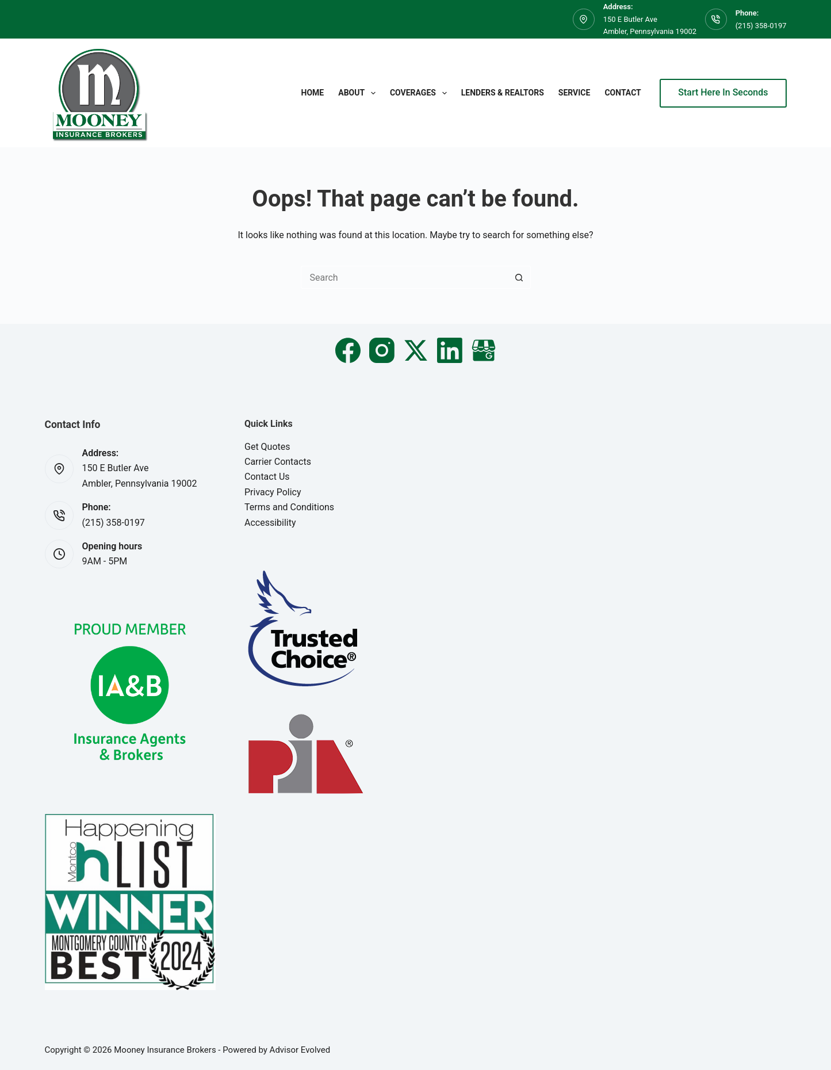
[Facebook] (348, 350)
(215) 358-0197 (761, 25)
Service (574, 92)
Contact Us (267, 476)
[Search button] (519, 277)
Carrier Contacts (277, 461)
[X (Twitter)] (415, 350)
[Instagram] (382, 350)
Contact (622, 92)
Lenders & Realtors (502, 92)
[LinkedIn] (449, 350)
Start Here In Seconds (723, 92)
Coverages (420, 93)
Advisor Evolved (300, 1050)
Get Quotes (267, 446)
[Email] (483, 350)
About (359, 93)
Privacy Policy (272, 492)
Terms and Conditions (289, 507)
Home (312, 92)
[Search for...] (404, 277)
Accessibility (270, 522)
